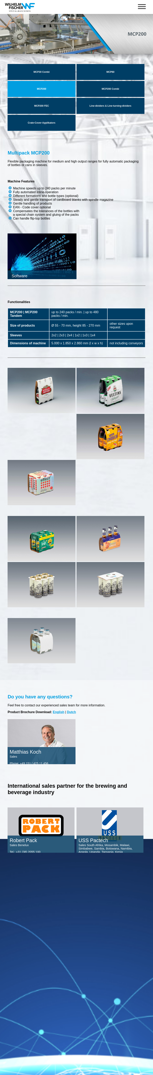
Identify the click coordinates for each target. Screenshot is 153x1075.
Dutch (71, 712)
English (58, 712)
